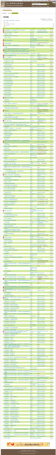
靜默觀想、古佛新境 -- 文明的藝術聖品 (10, 146)
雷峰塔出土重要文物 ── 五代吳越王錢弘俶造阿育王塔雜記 (13, 113)
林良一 (31, 430)
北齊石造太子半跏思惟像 (8, 208)
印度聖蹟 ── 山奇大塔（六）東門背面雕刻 (11, 76)
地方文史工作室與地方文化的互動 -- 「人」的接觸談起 (13, 190)
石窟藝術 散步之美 (7, 37)
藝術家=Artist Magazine (41, 64)
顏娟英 (31, 269)
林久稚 (31, 324)
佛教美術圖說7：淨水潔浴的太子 (9, 353)
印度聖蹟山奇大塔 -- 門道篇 (8, 62)
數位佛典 (40, 6)
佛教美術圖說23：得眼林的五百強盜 (10, 310)
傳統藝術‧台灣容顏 (7, 150)
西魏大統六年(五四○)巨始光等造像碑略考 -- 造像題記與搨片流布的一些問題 (16, 122)
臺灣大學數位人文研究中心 (31, 450)
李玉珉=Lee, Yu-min (33, 267)
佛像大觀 (5, 157)
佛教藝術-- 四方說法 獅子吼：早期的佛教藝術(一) (12, 174)
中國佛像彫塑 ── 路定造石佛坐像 (9, 400)
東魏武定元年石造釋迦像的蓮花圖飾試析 (10, 199)
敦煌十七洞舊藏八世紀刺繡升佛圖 (9, 188)
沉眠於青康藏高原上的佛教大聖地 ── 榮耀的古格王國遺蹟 (13, 389)
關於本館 (26, 0)
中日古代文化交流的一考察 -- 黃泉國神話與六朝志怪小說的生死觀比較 (15, 357)
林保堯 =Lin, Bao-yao (33, 105)
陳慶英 (34, 42)
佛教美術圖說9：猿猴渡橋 (8, 350)
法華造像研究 (6, 253)
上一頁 (54, 4)
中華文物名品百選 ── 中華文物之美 (10, 405)
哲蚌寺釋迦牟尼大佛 (7, 192)
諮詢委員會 (31, 0)
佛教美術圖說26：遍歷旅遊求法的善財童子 (11, 304)
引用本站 (45, 0)
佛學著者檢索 (4, 13)
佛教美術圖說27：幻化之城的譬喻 (9, 303)
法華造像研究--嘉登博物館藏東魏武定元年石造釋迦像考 (13, 257)
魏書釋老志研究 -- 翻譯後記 (8, 97)
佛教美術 (5, 268)
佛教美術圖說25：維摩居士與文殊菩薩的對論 (11, 306)
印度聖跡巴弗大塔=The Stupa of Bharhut (11, 35)
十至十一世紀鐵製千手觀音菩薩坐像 (10, 172)
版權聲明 (42, 0)
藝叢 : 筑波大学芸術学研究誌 (42, 380)
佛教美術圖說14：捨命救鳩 (8, 337)
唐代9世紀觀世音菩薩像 (8, 80)
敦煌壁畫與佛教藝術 (7, 239)
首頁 (2, 8)
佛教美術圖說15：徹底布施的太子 (9, 335)
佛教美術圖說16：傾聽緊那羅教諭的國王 (11, 333)
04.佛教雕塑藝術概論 (7, 43)
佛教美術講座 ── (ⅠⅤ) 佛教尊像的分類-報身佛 (11, 407)
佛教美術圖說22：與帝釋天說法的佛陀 (10, 317)
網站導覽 (23, 0)
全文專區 (36, 6)
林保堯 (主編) (32, 50)
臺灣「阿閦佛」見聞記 (8, 120)
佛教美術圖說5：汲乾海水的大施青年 (10, 359)
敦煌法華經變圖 (6, 222)
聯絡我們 (34, 0)
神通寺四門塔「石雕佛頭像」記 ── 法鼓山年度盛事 (12, 128)
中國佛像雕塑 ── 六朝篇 (8, 423)
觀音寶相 (5, 206)
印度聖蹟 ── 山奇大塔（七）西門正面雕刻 (11, 73)
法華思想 (5, 47)
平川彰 (31, 47)
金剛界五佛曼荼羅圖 (7, 178)
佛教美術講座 (6, 155)
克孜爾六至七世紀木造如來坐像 (9, 197)
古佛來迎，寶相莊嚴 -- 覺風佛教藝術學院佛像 (11, 45)
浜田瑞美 (31, 53)
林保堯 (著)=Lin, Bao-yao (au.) (33, 325)
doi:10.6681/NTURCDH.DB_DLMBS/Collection (28, 453)
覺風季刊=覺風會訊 (40, 45)
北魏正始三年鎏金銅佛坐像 (8, 225)
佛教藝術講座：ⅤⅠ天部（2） (8, 391)
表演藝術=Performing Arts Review (42, 239)
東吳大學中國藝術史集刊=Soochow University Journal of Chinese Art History (43, 378)
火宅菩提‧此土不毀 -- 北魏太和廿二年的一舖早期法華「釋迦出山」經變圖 (16, 59)
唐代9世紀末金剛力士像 (8, 64)
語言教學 (44, 6)
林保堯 (31, 42)
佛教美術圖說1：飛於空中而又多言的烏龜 (11, 366)
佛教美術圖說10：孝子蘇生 (8, 348)
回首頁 (53, 0)
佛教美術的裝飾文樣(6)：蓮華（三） (10, 436)
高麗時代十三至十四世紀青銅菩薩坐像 (10, 159)
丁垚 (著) (31, 38)
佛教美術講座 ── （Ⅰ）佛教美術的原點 (10, 418)
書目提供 (38, 0)
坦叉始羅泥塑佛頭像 (7, 135)
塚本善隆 (31, 99)
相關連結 (47, 6)
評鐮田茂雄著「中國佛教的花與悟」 (10, 203)
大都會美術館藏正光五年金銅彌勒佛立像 (10, 185)
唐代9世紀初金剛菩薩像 (8, 85)
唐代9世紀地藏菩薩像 (7, 90)
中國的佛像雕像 (6, 384)
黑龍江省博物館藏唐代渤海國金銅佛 (10, 220)
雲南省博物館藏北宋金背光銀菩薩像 (10, 224)
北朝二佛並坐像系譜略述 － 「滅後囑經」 (11, 32)
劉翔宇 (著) (32, 39)
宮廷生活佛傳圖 (6, 144)
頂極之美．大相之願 (7, 181)
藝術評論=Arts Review (41, 290)
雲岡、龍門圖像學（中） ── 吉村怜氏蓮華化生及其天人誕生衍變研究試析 (16, 432)
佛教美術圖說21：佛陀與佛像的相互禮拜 (11, 319)
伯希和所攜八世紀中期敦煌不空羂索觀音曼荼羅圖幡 (12, 176)
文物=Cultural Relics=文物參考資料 (43, 40)
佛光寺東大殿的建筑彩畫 (8, 40)
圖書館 (25, 450)
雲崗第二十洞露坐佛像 (8, 242)
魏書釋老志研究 (6, 99)
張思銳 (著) (35, 38)
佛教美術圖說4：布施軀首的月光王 (10, 360)
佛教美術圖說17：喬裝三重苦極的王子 (10, 329)
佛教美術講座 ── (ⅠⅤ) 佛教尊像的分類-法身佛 (11, 403)
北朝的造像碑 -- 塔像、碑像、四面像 (10, 163)
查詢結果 (9, 13)
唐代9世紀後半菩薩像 (7, 66)
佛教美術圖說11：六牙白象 (8, 342)
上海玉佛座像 (6, 251)
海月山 (32, 406)
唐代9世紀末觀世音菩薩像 (8, 83)
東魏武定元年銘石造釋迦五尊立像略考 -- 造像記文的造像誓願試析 (15, 276)
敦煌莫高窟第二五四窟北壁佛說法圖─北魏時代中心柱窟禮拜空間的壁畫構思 (16, 53)
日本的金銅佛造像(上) (7, 294)
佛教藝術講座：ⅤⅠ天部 (8, 393)
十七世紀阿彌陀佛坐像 (8, 213)
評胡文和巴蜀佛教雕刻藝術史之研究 (10, 55)
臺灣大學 (22, 450)
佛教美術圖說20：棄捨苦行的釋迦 (9, 321)
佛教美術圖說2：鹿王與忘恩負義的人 (10, 364)
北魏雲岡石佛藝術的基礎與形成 (9, 325)
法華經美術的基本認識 (8, 237)
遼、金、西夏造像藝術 (8, 57)
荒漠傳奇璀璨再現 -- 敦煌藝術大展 (9, 105)
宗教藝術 (5, 235)
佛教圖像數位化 (6, 110)
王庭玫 (34, 155)
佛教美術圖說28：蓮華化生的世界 (9, 301)
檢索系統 (33, 6)
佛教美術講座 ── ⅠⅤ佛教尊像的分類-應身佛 (11, 409)
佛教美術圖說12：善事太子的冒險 (9, 340)
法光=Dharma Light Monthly (42, 244)
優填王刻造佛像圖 (7, 137)
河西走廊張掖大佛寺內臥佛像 (9, 233)
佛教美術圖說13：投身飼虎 (8, 339)
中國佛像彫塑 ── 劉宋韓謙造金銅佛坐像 (10, 411)
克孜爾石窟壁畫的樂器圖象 (8, 382)
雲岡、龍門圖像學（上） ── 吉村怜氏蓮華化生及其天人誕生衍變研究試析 (16, 434)
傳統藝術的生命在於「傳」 (8, 194)
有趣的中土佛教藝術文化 (8, 218)
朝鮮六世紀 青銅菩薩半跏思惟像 (9, 161)
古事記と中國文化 (7, 438)
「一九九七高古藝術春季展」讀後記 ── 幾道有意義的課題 (13, 171)
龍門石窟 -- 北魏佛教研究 (8, 115)
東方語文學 (39, 438)
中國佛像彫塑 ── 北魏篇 (8, 398)
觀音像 (5, 244)
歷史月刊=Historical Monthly (42, 325)
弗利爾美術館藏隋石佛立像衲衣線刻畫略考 (11, 117)
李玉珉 (31, 270)
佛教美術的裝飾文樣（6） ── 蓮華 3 (10, 430)
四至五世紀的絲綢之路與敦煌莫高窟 (10, 274)
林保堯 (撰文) (32, 30)
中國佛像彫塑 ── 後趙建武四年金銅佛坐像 (11, 420)
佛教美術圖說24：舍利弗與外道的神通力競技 (11, 308)
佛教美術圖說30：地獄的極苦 (9, 295)
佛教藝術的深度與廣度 (8, 210)
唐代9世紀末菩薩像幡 (7, 94)
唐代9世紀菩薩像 (7, 69)
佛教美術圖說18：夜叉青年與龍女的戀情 (11, 327)
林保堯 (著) (32, 32)
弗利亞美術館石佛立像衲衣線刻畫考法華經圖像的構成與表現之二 (14, 367)
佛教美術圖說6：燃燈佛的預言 (9, 355)
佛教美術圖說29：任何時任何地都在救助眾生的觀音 (12, 299)
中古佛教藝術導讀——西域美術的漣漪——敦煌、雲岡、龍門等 (14, 30)
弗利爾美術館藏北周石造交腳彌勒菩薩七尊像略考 (12, 229)
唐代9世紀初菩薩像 (7, 87)
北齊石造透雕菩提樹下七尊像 (9, 204)
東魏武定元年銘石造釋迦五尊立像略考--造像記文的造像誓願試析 (14, 278)
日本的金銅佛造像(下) (7, 292)
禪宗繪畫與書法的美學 (8, 261)
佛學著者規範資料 (15, 13)
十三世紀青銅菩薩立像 (8, 169)
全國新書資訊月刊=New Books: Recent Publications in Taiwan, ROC (42, 106)
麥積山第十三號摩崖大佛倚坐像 (9, 248)
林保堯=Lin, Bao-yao (33, 59)
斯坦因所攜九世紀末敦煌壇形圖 (9, 183)
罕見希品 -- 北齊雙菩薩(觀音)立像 (9, 153)
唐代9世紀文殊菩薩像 (7, 71)
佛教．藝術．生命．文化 (8, 255)
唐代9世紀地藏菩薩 (7, 92)
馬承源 (34, 384)
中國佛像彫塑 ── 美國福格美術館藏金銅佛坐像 (12, 421)
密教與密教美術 (6, 148)
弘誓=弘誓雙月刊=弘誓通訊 (41, 30)
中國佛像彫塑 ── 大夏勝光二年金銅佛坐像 (11, 414)
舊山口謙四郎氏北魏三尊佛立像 (9, 216)
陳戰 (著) (33, 40)
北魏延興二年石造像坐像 (8, 133)
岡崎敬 (31, 274)
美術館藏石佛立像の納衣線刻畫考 (9, 369)
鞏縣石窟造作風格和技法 (8, 386)
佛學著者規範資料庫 (7, 8)
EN (54, 2)
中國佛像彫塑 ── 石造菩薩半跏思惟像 (10, 396)
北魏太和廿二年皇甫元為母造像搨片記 (10, 130)
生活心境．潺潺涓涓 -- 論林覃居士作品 (10, 103)
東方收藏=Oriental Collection (42, 57)
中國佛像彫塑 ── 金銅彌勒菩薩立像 (10, 425)
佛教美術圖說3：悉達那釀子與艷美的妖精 (11, 362)
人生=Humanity (39, 37)
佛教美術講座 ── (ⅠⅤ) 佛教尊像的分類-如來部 (11, 416)
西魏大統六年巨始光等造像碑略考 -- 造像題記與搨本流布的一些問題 (15, 124)
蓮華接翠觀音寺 (6, 101)
